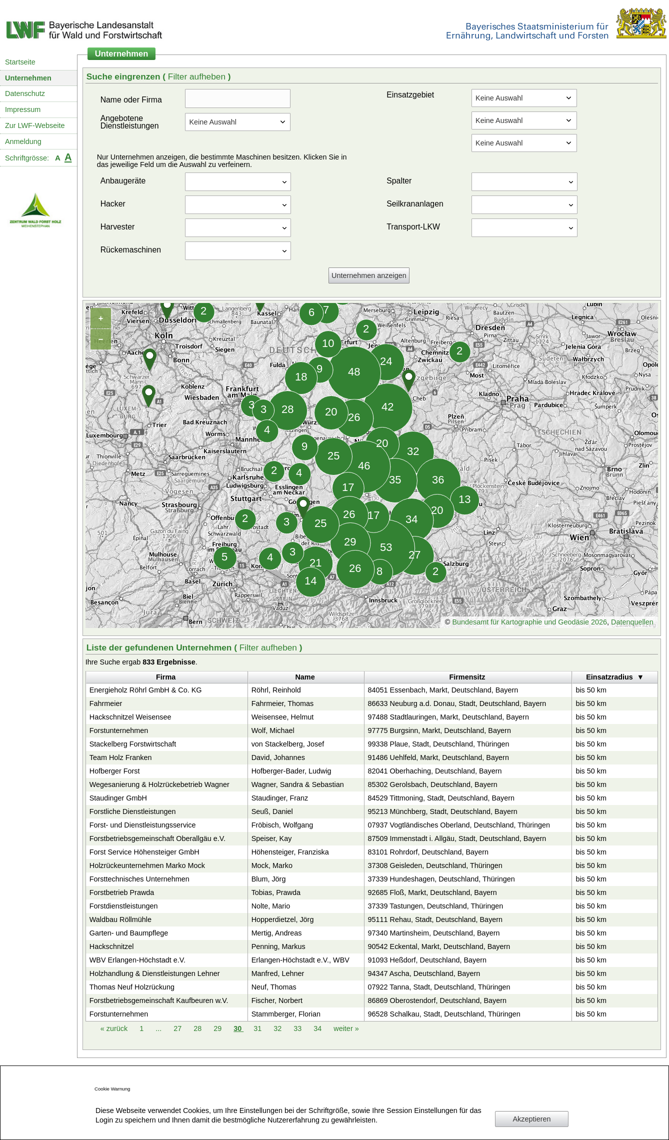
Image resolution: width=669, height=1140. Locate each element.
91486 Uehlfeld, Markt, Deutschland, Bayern (438, 758)
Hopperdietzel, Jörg (283, 920)
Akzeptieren (532, 1119)
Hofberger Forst (115, 771)
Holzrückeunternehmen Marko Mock (147, 866)
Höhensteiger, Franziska (290, 852)
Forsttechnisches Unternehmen (140, 879)
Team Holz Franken (121, 758)
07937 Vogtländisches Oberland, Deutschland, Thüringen (459, 825)
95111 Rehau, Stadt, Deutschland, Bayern (435, 920)
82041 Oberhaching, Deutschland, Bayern (435, 771)
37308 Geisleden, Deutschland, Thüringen (435, 866)
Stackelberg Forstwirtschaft (133, 744)
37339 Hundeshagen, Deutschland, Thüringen (441, 879)
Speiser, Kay (272, 838)
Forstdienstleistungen (124, 906)
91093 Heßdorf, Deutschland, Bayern (427, 960)
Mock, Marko (272, 866)
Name (304, 677)
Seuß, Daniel (272, 812)
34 (319, 1028)
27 (179, 1028)
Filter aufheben (198, 77)
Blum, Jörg (269, 879)
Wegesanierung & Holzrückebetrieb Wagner (160, 784)
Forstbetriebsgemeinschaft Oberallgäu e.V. (158, 838)
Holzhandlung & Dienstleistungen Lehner (155, 974)
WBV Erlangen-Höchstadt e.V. (138, 960)
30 (239, 1028)
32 (279, 1028)
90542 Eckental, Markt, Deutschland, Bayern (439, 946)
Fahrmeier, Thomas (283, 704)
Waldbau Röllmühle (121, 920)
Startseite (20, 62)
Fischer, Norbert (277, 1000)
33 (299, 1028)
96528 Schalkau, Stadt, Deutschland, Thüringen (444, 1014)
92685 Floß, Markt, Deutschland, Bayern (432, 892)
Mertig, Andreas (277, 933)
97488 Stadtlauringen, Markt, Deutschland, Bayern (448, 717)
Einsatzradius (609, 677)
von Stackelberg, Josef (288, 744)
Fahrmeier (106, 704)
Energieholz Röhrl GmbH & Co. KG (146, 690)
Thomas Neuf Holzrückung (132, 987)
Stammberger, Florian (286, 1014)
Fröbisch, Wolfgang (283, 825)
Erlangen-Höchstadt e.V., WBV (301, 960)
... (159, 1028)
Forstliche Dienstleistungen (133, 812)
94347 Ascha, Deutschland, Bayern (424, 974)
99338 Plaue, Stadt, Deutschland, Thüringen (439, 744)
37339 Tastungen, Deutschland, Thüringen (436, 906)
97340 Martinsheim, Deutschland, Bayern (434, 933)
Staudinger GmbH (118, 798)
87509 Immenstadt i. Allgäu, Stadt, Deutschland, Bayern (457, 838)
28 (199, 1028)
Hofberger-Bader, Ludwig (292, 771)
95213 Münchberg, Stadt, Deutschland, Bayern (443, 812)
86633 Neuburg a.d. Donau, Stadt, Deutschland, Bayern (457, 704)
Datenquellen (632, 622)
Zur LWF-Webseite (34, 126)
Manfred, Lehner (278, 974)
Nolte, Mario (271, 906)
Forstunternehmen (119, 730)
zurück (115, 1028)
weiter (346, 1028)
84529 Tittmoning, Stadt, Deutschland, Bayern (441, 798)
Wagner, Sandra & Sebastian (298, 784)
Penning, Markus (279, 946)
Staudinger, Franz (280, 798)
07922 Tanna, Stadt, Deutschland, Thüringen (439, 987)
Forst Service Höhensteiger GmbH (145, 852)
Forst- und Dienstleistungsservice (143, 825)
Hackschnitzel (112, 946)
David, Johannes (278, 758)
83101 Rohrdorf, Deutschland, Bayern (428, 852)
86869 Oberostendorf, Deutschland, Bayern (437, 1000)
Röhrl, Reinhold (276, 690)
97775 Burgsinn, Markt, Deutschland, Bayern (439, 730)
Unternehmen (28, 78)
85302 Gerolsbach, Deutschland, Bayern (433, 784)
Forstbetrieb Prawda (122, 892)
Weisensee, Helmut (283, 717)
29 (219, 1028)
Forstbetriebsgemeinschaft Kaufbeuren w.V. (159, 1000)
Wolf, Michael (273, 730)
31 (259, 1028)
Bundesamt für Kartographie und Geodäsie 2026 (529, 622)
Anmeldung (23, 142)
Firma (166, 677)
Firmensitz (467, 677)
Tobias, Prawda (276, 892)
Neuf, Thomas (274, 987)
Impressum (22, 110)
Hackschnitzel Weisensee (131, 717)
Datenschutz (25, 94)
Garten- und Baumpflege (129, 933)
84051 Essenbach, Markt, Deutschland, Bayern (443, 690)
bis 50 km (591, 690)
